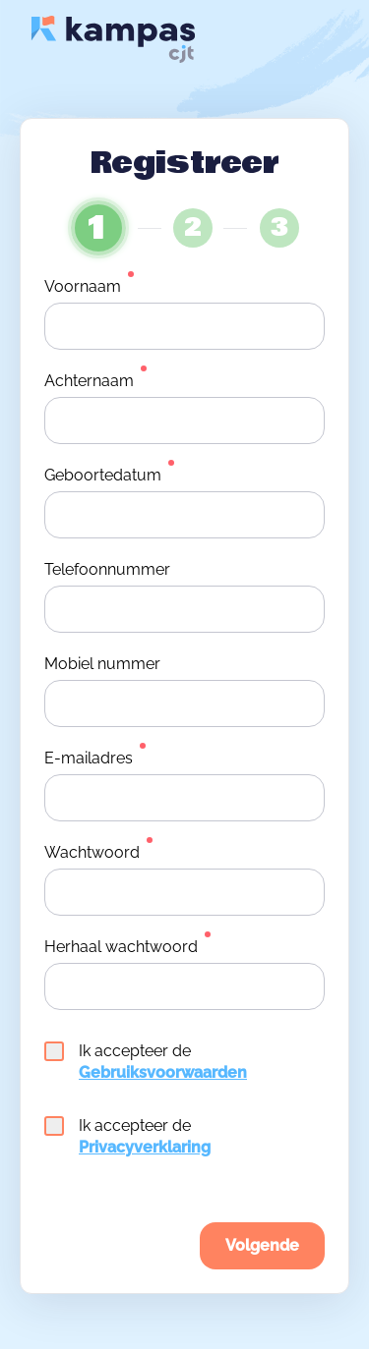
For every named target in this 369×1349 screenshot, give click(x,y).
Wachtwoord (92, 852)
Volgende (262, 1245)
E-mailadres (88, 758)
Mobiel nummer (102, 663)
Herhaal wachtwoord (121, 946)
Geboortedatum (102, 475)
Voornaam (82, 286)
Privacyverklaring (145, 1147)
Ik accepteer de (145, 1061)
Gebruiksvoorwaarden (163, 1072)
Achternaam (89, 380)
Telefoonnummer (107, 569)
